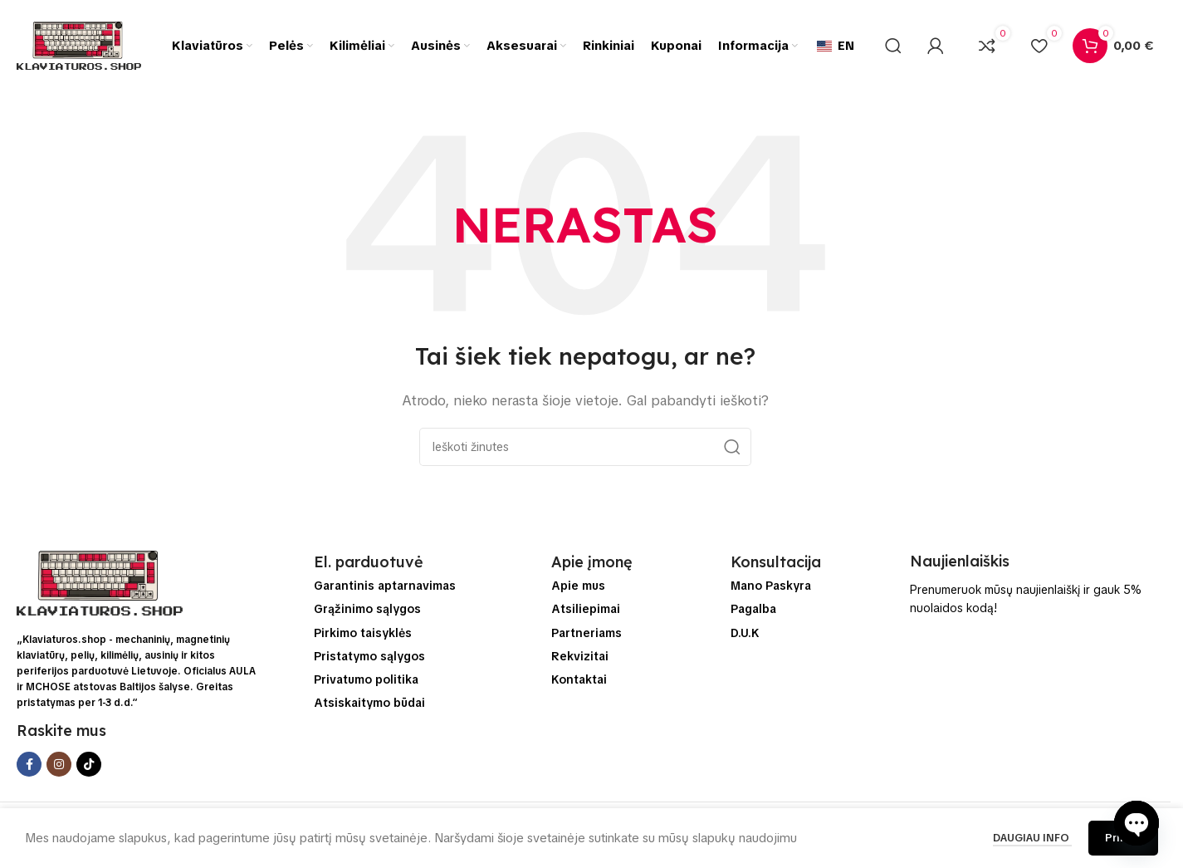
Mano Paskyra (771, 585)
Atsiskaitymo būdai (369, 702)
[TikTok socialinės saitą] (88, 764)
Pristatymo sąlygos (369, 656)
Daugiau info (1032, 838)
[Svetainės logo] (79, 45)
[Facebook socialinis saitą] (29, 764)
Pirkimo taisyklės (363, 632)
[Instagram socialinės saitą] (58, 764)
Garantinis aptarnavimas (385, 585)
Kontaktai (579, 679)
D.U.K (745, 632)
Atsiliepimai (585, 608)
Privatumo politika (366, 679)
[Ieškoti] (893, 45)
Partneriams (586, 632)
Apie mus (578, 585)
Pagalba (753, 608)
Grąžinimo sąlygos (367, 608)
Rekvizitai (580, 656)
